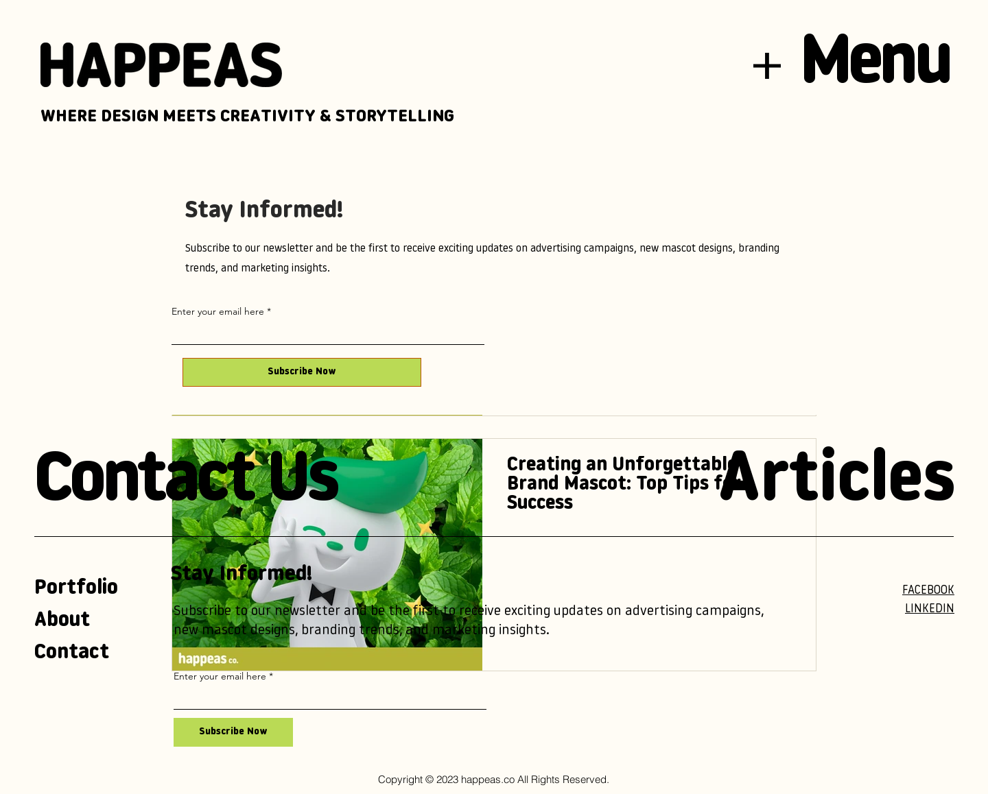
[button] (767, 66)
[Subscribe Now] (302, 372)
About (62, 620)
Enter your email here (218, 311)
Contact (71, 653)
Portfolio (76, 588)
